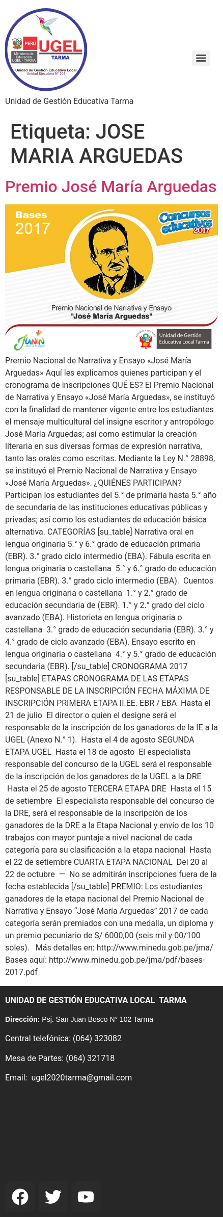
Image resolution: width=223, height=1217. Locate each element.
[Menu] (201, 58)
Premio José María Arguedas (110, 186)
